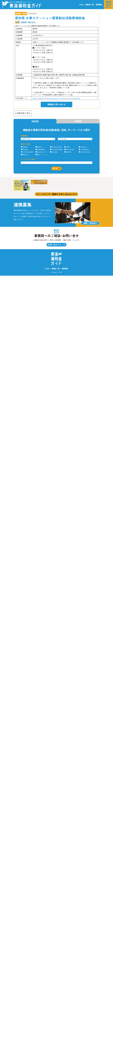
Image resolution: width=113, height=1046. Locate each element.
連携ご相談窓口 (90, 223)
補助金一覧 (90, 4)
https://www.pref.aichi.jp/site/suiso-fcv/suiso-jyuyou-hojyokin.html (56, 98)
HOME (81, 4)
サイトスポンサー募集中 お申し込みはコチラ (56, 194)
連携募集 (99, 4)
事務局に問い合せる (56, 104)
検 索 (56, 168)
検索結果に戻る (23, 113)
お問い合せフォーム (56, 244)
